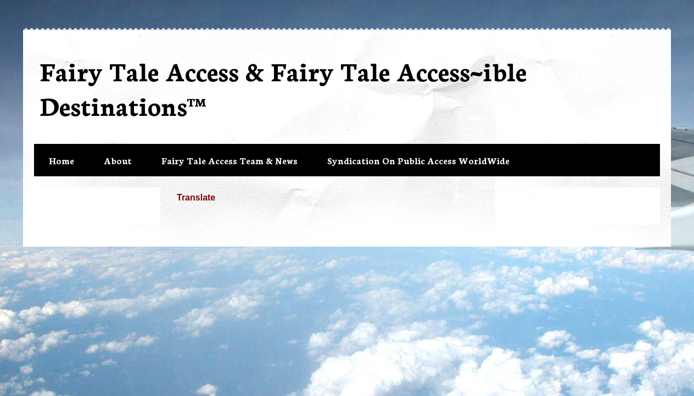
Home (61, 160)
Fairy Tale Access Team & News (229, 160)
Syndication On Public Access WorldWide (418, 160)
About (118, 160)
